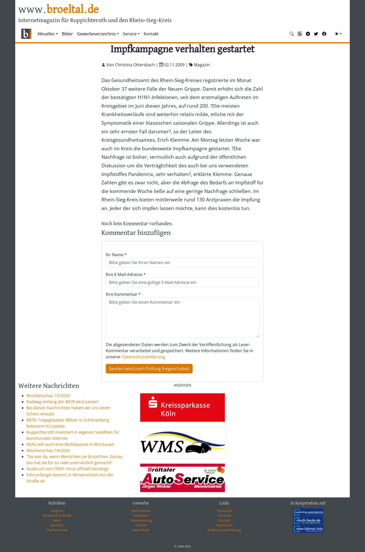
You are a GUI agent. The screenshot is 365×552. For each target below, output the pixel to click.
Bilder (67, 34)
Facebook (224, 510)
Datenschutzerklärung (143, 357)
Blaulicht (57, 525)
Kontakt (151, 34)
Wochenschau (57, 530)
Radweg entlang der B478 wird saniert (62, 401)
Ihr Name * (116, 254)
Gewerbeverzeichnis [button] (96, 34)
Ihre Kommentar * (123, 294)
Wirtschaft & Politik (57, 515)
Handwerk (141, 515)
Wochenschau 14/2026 (48, 450)
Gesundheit (141, 530)
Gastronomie (141, 510)
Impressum (224, 525)
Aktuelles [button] (46, 34)
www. (58, 9)
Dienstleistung (141, 520)
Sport (57, 520)
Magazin (57, 510)
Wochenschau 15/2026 (48, 395)
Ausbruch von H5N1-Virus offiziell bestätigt (67, 469)
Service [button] (130, 34)
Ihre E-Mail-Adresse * (126, 274)
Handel (140, 525)
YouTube (224, 515)
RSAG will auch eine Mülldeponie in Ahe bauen (70, 444)
